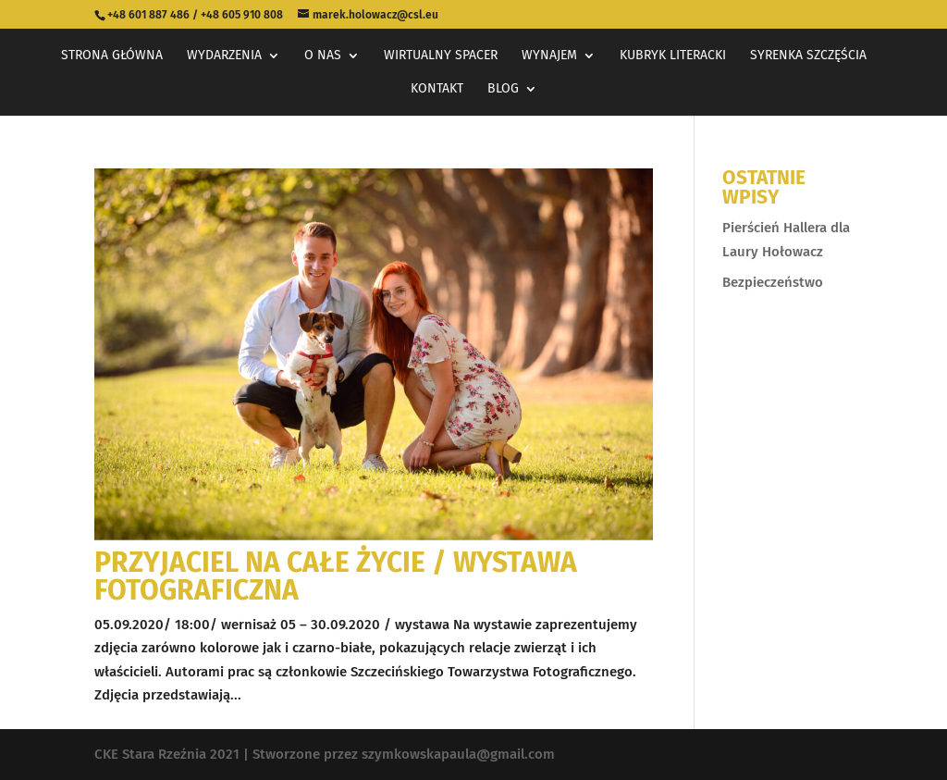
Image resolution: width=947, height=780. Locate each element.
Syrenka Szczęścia (808, 56)
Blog (503, 89)
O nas (322, 56)
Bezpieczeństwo (772, 282)
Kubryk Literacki (673, 56)
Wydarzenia (224, 56)
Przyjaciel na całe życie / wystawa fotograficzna (335, 576)
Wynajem (549, 56)
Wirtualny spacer (441, 56)
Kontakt (437, 89)
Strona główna (112, 56)
